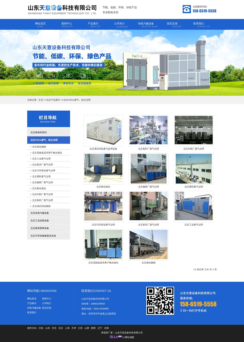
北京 (60, 328)
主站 (41, 328)
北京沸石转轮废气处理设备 (103, 148)
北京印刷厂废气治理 (193, 148)
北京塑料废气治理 (193, 186)
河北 (54, 328)
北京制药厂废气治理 (148, 148)
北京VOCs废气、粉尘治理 (76, 100)
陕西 (93, 328)
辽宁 (100, 328)
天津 (73, 328)
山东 (47, 328)
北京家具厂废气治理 (148, 224)
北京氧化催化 (103, 186)
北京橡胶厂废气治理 (148, 186)
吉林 (106, 328)
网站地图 (129, 337)
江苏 (80, 328)
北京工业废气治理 (193, 224)
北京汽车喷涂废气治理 (103, 224)
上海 (67, 328)
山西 (87, 328)
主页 (40, 100)
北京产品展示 (53, 100)
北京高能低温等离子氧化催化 (103, 262)
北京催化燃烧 (148, 262)
